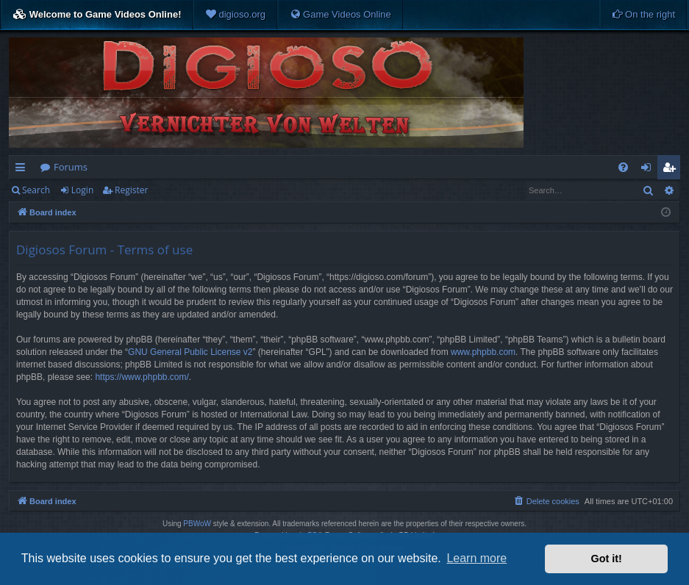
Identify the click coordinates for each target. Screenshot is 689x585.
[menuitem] (235, 14)
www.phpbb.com (483, 352)
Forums (71, 166)
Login (82, 190)
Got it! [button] (606, 558)
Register (131, 190)
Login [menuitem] (648, 169)
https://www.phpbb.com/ (141, 377)
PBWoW (197, 524)
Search (36, 190)
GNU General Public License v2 (190, 352)
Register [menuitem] (672, 169)
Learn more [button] (476, 558)
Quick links (23, 169)
